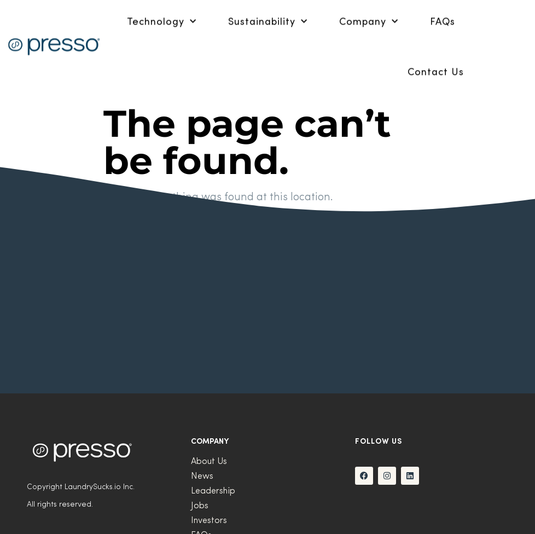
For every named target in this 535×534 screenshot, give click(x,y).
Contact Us (436, 63)
